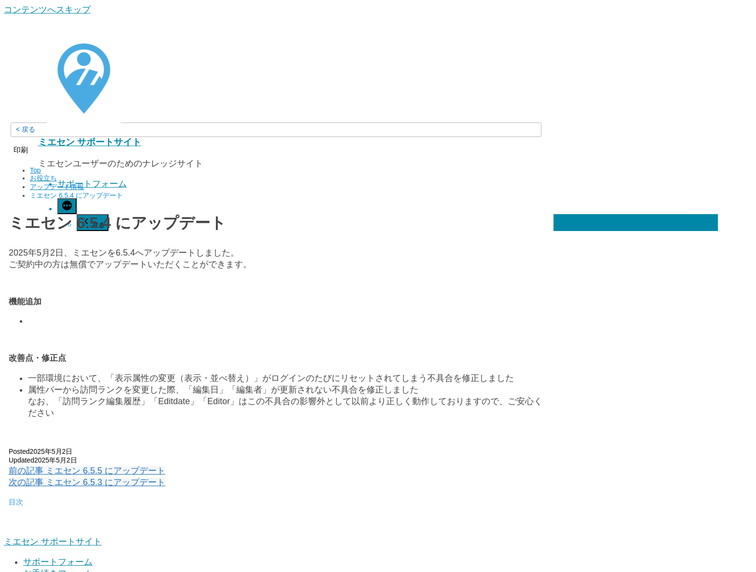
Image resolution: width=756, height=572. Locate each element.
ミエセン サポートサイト (89, 142)
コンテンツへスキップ (47, 9)
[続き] (67, 206)
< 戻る (25, 129)
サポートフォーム (92, 184)
